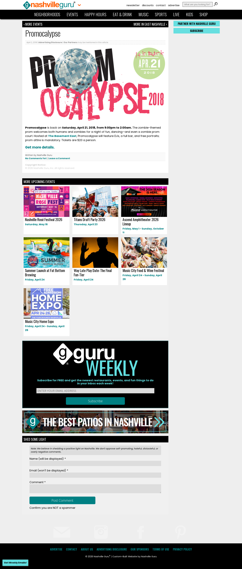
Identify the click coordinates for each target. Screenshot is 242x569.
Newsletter (133, 5)
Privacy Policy (182, 549)
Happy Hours (95, 14)
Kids (189, 14)
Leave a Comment (59, 158)
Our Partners (70, 42)
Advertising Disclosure (50, 42)
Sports (161, 14)
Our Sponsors (140, 549)
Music (143, 14)
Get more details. (40, 147)
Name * (47, 459)
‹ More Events (33, 24)
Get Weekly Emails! (15, 562)
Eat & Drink (122, 14)
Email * (48, 470)
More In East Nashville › (150, 24)
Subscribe (196, 31)
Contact (161, 5)
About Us (87, 549)
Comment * (37, 482)
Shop (204, 14)
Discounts (148, 5)
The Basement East (62, 136)
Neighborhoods (47, 14)
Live (176, 14)
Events (72, 14)
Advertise (173, 5)
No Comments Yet (36, 158)
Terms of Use (160, 549)
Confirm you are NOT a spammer (52, 508)
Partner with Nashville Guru (197, 24)
